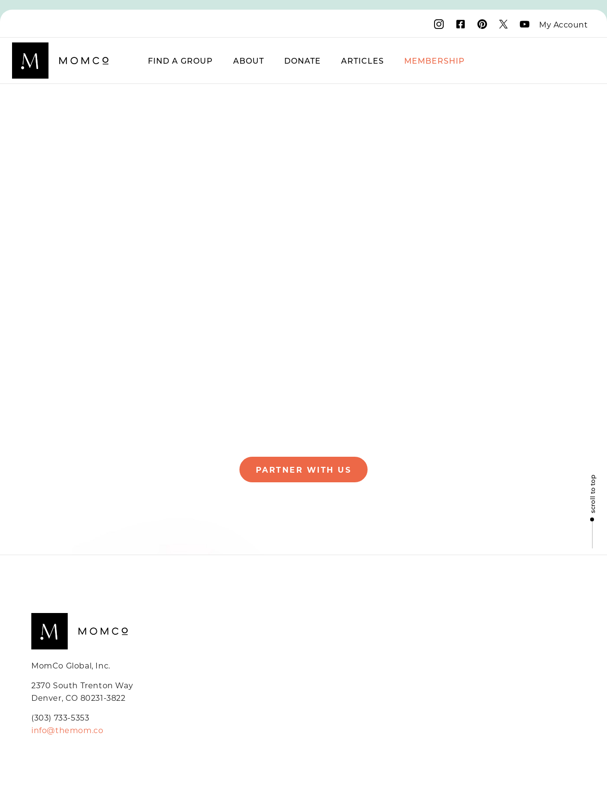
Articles (362, 60)
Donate (302, 60)
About (248, 60)
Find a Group (180, 60)
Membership (434, 60)
